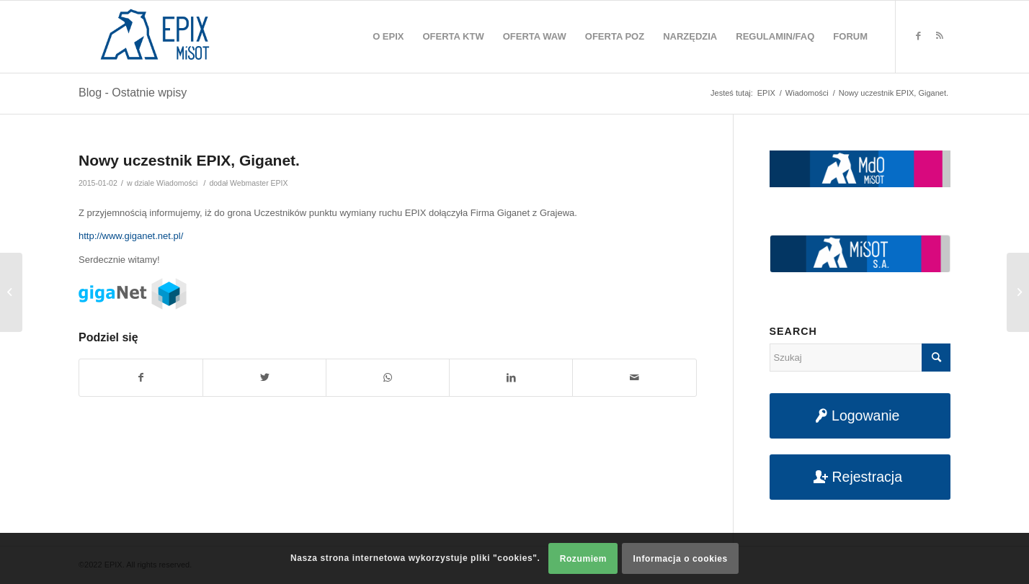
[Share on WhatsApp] (387, 377)
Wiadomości (176, 183)
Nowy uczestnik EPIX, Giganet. (189, 160)
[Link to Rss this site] (939, 36)
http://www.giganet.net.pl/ (131, 235)
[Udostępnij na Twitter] (264, 377)
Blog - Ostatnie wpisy (133, 92)
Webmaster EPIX (259, 183)
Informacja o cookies (680, 559)
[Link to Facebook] (918, 36)
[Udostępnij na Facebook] (140, 377)
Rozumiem (583, 559)
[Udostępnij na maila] (634, 377)
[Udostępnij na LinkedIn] (511, 377)
